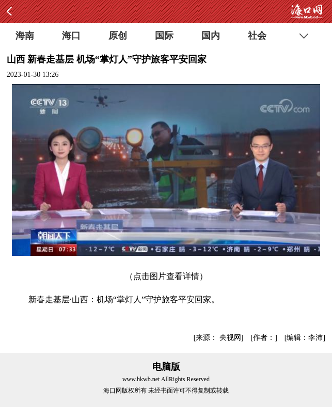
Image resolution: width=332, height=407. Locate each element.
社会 (257, 35)
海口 (71, 35)
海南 (24, 35)
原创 (117, 35)
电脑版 (166, 367)
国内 (210, 35)
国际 (164, 35)
